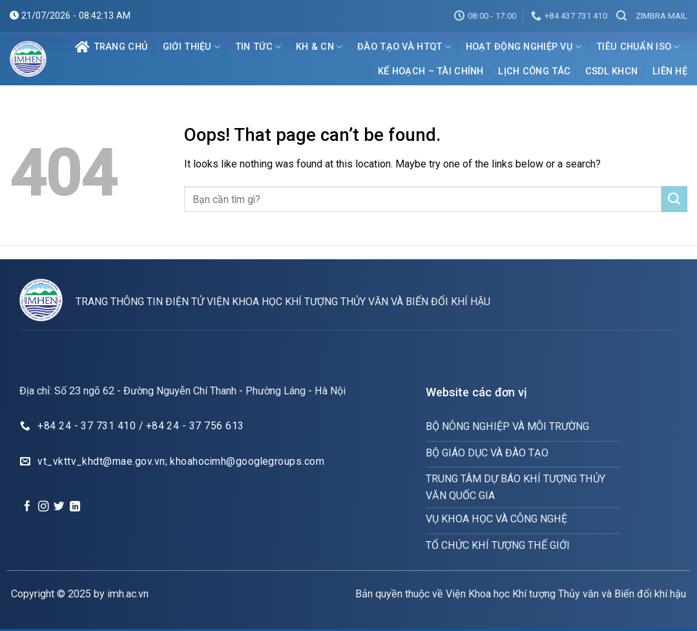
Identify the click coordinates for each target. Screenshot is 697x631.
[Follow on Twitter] (59, 507)
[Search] (621, 15)
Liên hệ (669, 71)
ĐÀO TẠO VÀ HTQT (404, 47)
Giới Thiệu (191, 47)
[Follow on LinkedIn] (75, 507)
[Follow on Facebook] (27, 507)
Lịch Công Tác (534, 71)
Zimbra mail (661, 16)
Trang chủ (111, 47)
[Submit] (674, 199)
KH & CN (319, 47)
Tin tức (258, 47)
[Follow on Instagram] (43, 507)
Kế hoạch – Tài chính (431, 71)
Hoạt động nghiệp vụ (524, 47)
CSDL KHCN (611, 71)
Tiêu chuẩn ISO (638, 47)
